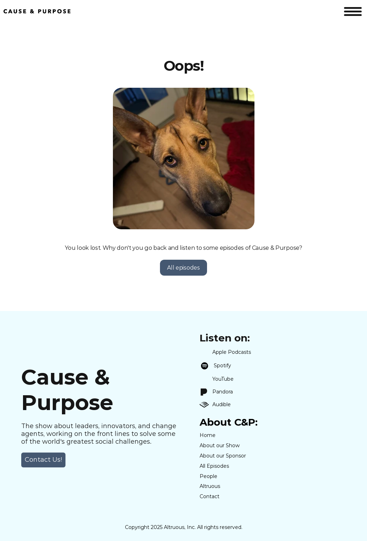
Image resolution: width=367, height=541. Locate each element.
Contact (209, 496)
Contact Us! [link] (43, 460)
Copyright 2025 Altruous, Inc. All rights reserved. (183, 527)
